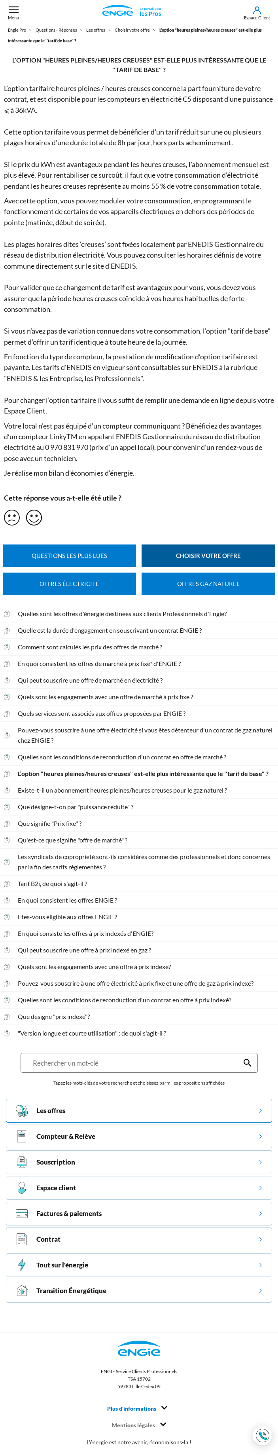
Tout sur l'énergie (52, 1265)
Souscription (45, 1162)
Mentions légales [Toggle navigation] (139, 1424)
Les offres (40, 1111)
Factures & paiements (59, 1214)
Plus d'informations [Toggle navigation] (137, 1408)
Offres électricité (69, 583)
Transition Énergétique (61, 1291)
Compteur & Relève (55, 1136)
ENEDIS (205, 367)
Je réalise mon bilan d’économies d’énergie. (69, 473)
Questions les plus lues (69, 555)
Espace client (46, 1188)
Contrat (38, 1239)
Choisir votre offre (208, 555)
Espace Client (24, 410)
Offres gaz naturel (208, 583)
